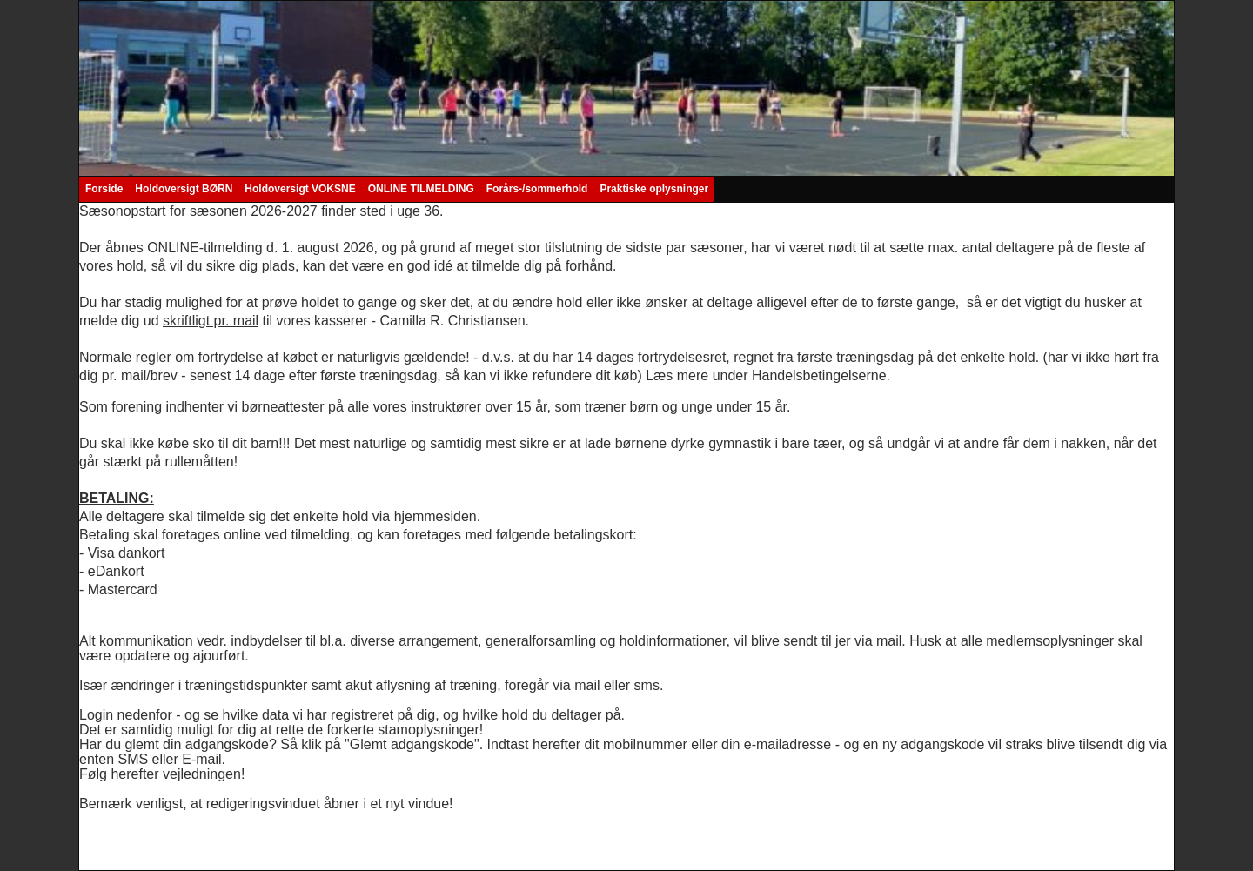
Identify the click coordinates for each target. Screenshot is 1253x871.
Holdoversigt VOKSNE (300, 189)
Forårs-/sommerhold (537, 189)
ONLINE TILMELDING (421, 189)
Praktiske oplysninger (654, 189)
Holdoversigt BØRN (183, 189)
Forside (104, 189)
